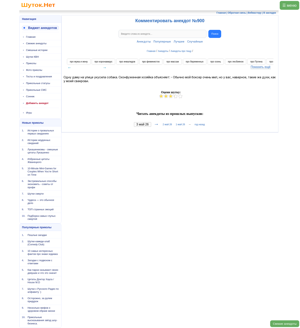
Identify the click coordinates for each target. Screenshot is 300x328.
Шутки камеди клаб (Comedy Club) (39, 243)
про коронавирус (103, 61)
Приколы (31, 63)
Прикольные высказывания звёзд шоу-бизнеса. (42, 320)
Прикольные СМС (36, 89)
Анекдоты (144, 41)
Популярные (162, 41)
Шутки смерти (36, 193)
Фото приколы (34, 70)
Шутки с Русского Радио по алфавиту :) (43, 290)
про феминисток (151, 61)
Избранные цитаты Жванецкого (38, 160)
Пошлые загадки (37, 235)
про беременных (195, 61)
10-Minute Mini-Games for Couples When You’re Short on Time (43, 171)
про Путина (256, 61)
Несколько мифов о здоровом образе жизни (41, 309)
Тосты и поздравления (39, 76)
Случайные (195, 41)
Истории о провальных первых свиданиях (41, 132)
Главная (30, 36)
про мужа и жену (79, 61)
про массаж (172, 61)
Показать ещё (260, 67)
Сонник (30, 96)
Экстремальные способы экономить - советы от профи (42, 184)
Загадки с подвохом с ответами (40, 262)
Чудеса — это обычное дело (41, 201)
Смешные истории (36, 50)
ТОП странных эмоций (41, 209)
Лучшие (179, 41)
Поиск (214, 33)
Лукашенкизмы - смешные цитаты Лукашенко (43, 151)
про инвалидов (127, 61)
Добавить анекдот (37, 103)
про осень (215, 61)
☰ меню (289, 5)
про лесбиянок (235, 61)
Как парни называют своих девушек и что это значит (43, 271)
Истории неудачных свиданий (39, 141)
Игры (29, 112)
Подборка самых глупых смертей (41, 217)
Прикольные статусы (38, 83)
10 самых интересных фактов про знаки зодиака (43, 252)
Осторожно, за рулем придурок (40, 300)
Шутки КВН (32, 56)
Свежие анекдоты (285, 323)
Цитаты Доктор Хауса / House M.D (41, 281)
